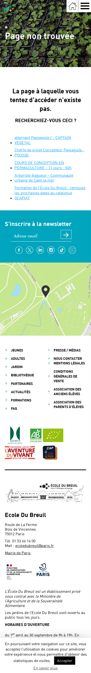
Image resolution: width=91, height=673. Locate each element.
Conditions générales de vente (65, 376)
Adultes (18, 358)
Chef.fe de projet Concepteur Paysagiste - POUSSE (49, 152)
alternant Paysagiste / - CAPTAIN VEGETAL (43, 140)
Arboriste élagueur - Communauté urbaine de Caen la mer (44, 178)
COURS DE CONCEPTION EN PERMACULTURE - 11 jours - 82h (43, 165)
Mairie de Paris (18, 552)
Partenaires (22, 383)
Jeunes (17, 350)
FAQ (14, 408)
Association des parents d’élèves (69, 404)
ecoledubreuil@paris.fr (34, 545)
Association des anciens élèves (67, 391)
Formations (21, 400)
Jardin (17, 367)
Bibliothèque (22, 375)
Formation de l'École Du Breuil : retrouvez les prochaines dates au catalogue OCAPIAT (50, 192)
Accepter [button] (64, 660)
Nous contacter (68, 358)
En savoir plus (45, 667)
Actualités (20, 392)
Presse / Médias (67, 350)
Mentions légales (69, 363)
